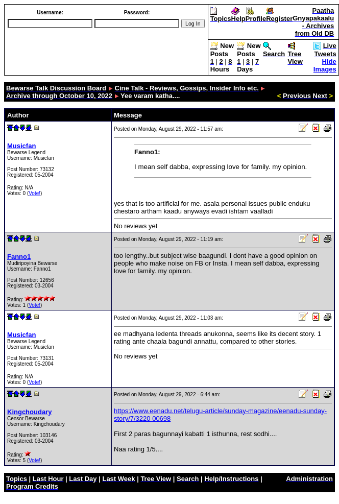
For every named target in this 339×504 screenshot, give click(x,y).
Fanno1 (19, 256)
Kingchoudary (29, 412)
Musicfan (21, 146)
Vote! (34, 193)
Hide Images (324, 65)
